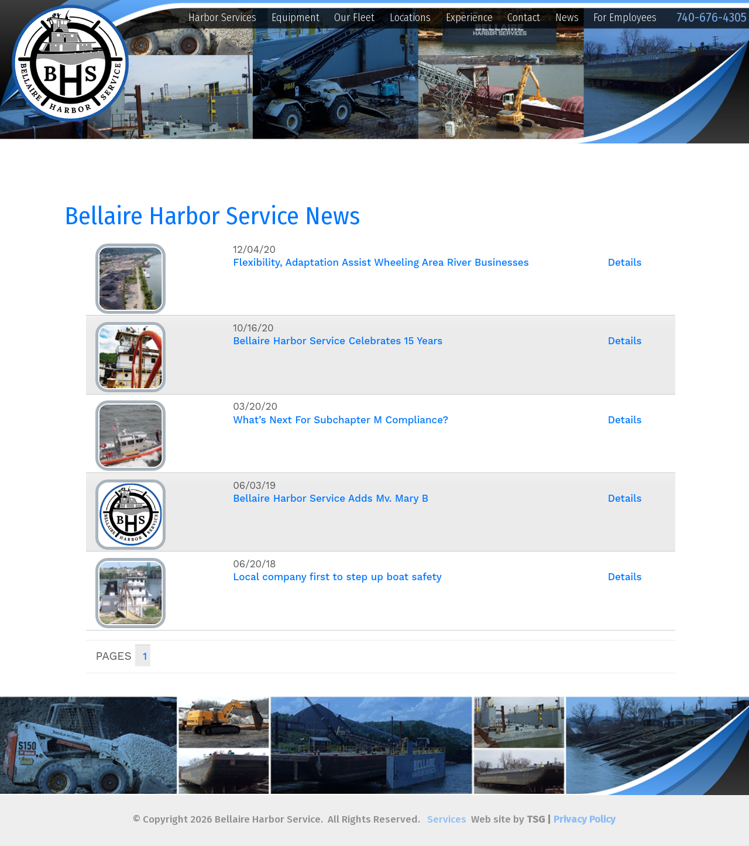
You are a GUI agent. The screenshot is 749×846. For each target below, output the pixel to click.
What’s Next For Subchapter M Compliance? (340, 420)
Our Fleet (354, 17)
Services (446, 819)
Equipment (295, 17)
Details (625, 262)
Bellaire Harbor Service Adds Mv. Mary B (330, 498)
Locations (410, 17)
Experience (469, 17)
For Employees (625, 17)
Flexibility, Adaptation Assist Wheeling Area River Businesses (381, 262)
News (567, 17)
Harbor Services (222, 17)
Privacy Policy (585, 819)
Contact (523, 17)
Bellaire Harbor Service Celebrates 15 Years (337, 341)
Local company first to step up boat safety (337, 577)
